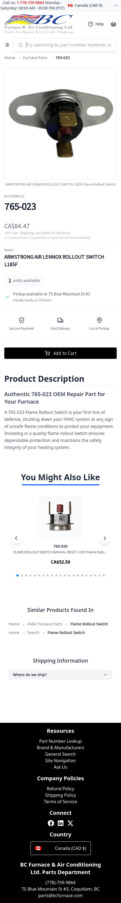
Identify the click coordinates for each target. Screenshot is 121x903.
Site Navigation (60, 761)
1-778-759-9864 (30, 2)
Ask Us (60, 767)
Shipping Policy (60, 795)
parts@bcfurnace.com (60, 895)
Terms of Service (60, 802)
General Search (60, 754)
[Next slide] (104, 538)
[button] (17, 575)
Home (9, 57)
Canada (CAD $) (60, 848)
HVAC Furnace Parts (45, 623)
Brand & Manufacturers (60, 748)
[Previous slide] (16, 538)
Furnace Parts (35, 57)
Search (33, 632)
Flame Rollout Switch (89, 623)
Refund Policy (60, 789)
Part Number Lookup (60, 741)
